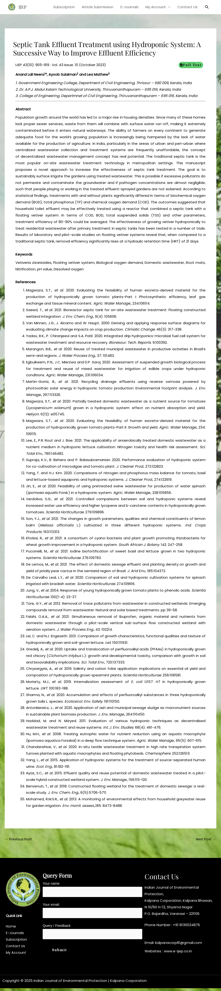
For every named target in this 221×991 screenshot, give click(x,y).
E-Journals (129, 6)
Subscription (64, 6)
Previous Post (19, 839)
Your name (92, 890)
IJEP (23, 7)
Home (11, 926)
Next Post (205, 839)
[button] (207, 7)
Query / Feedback (92, 934)
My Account (156, 6)
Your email (92, 912)
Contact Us (187, 6)
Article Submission (97, 6)
